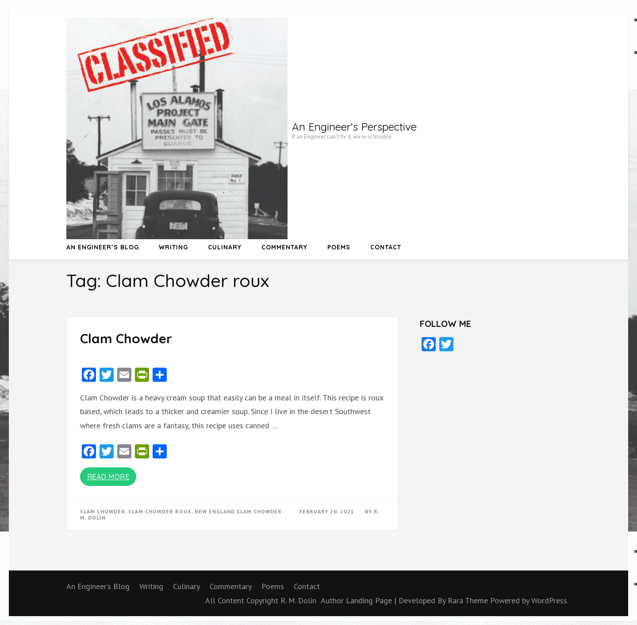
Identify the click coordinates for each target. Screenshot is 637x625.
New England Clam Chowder (238, 511)
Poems (338, 247)
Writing (173, 247)
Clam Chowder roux (160, 511)
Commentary (284, 247)
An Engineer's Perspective (354, 126)
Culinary (225, 247)
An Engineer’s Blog (102, 247)
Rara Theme (469, 600)
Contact (385, 247)
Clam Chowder (126, 338)
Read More (108, 476)
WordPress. (549, 600)
